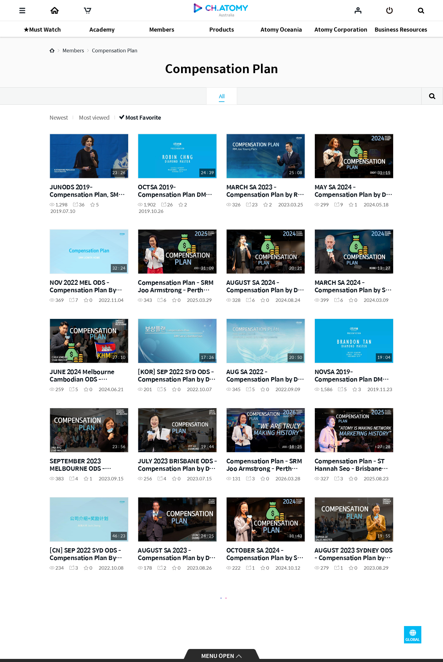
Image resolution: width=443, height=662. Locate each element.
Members (73, 50)
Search (432, 96)
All (221, 96)
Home (52, 50)
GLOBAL (412, 634)
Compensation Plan (114, 50)
